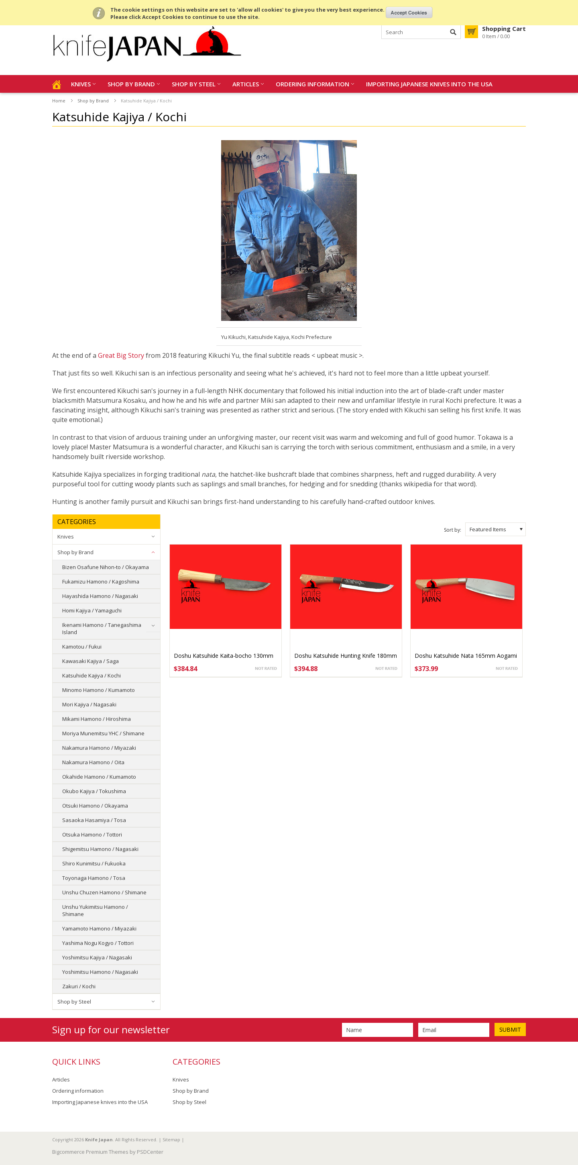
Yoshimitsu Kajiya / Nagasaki (97, 957)
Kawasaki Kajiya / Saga (90, 661)
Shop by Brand (131, 84)
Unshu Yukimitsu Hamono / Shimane (95, 910)
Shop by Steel (194, 84)
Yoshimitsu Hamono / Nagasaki (100, 971)
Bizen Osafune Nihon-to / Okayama (105, 567)
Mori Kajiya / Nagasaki (89, 704)
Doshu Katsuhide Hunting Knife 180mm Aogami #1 (345, 659)
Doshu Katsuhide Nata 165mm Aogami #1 (466, 659)
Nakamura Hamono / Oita (93, 762)
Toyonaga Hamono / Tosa (93, 877)
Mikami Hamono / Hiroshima (96, 718)
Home (58, 101)
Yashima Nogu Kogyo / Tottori (98, 943)
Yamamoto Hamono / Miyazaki (99, 928)
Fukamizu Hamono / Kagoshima (100, 581)
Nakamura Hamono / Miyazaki (99, 747)
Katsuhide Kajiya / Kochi (91, 675)
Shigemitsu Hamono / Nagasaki (100, 849)
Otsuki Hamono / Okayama (95, 805)
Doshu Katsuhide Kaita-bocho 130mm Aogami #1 (223, 659)
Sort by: (452, 529)
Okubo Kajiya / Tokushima (94, 791)
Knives (81, 84)
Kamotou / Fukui (82, 646)
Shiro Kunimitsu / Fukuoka (94, 863)
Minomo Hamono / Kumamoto (98, 690)
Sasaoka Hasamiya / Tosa (94, 820)
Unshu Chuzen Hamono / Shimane (104, 892)
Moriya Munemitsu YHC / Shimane (103, 733)
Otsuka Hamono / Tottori (92, 834)
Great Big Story (121, 355)
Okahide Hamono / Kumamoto (99, 776)
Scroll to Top (569, 1117)
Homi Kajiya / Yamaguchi (92, 610)
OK (409, 12)
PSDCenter (150, 1151)
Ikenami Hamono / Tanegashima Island (101, 628)
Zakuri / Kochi (79, 986)
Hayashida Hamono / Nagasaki (100, 596)
